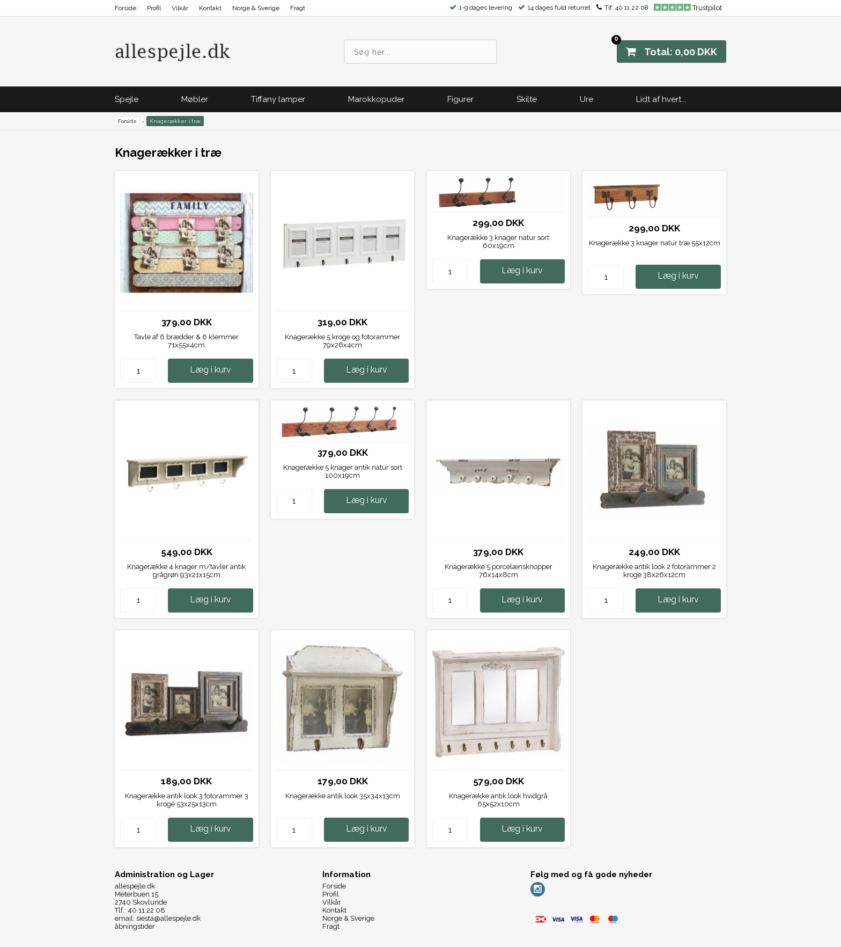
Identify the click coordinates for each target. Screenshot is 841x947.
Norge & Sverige (255, 8)
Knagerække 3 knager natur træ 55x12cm (654, 243)
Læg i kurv (210, 370)
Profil (154, 8)
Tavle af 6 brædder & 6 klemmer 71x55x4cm (186, 341)
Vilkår (180, 8)
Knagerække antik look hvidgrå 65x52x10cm (498, 800)
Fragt (297, 8)
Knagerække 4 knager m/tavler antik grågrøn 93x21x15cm (186, 571)
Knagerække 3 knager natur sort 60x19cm (498, 242)
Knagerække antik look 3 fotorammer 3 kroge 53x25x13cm (186, 800)
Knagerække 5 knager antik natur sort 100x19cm (342, 471)
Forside (125, 8)
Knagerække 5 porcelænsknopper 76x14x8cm (498, 571)
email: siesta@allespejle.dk (158, 918)
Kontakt (210, 8)
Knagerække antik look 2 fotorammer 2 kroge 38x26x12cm (654, 571)
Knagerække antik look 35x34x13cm (342, 796)
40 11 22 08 (631, 7)
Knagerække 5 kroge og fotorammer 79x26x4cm (342, 341)
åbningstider (135, 926)
